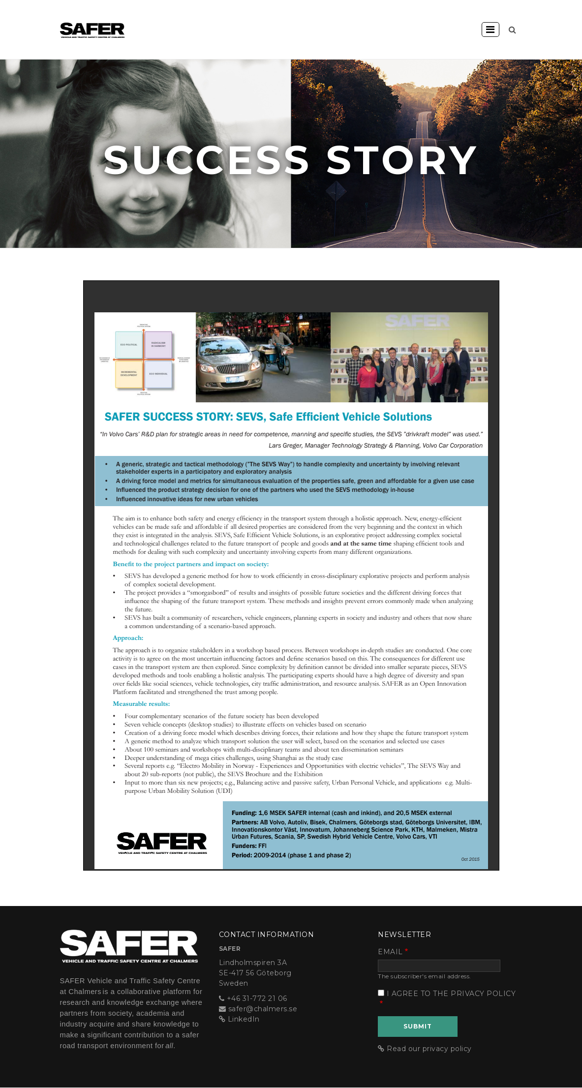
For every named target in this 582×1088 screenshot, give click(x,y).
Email (390, 951)
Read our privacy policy (429, 1048)
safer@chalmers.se (263, 1008)
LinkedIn (244, 1019)
